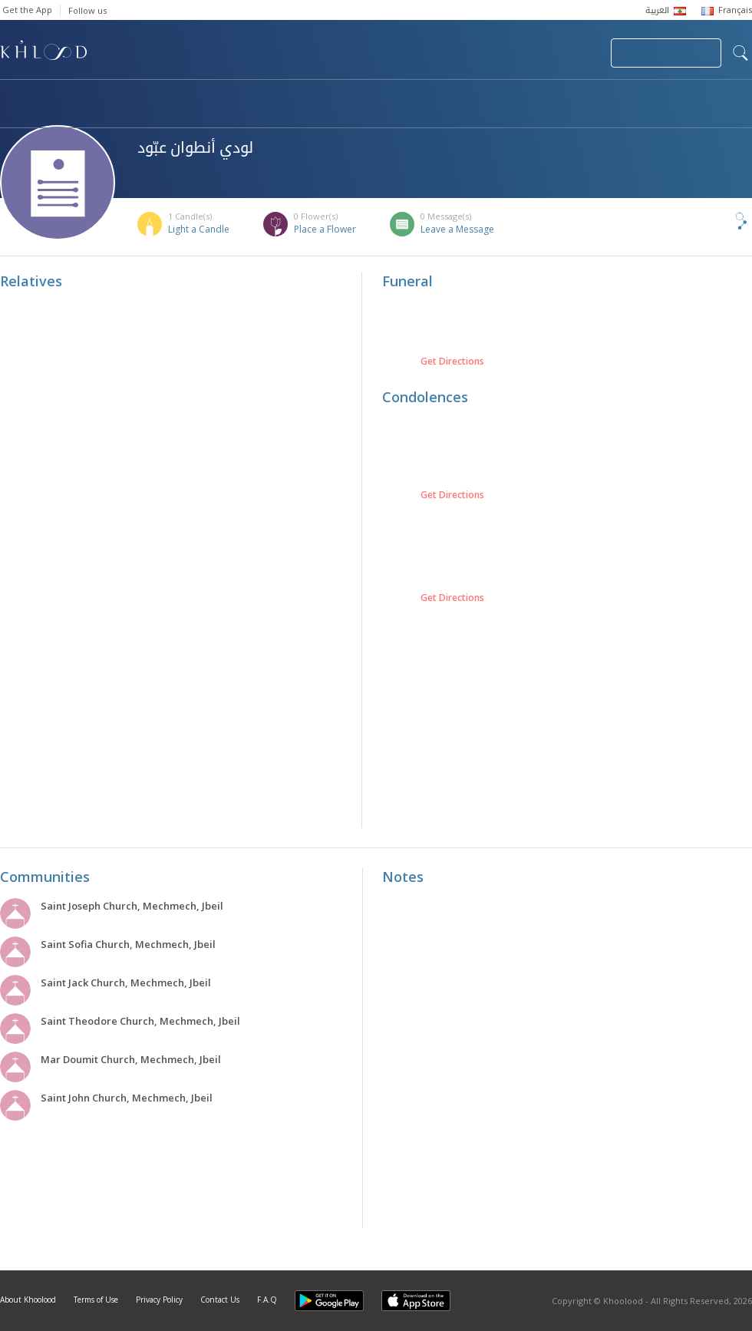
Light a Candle (198, 229)
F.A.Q (267, 1299)
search (740, 53)
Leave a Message (457, 229)
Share (716, 221)
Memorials (422, 97)
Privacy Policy (159, 1299)
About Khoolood (28, 1299)
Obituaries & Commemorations (154, 97)
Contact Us (219, 1299)
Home (14, 97)
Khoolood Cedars (66, 113)
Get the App (27, 9)
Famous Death (535, 97)
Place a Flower (325, 229)
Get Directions (452, 361)
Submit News (496, 53)
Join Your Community (666, 53)
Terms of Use (96, 1299)
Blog (635, 97)
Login (572, 53)
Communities (312, 97)
